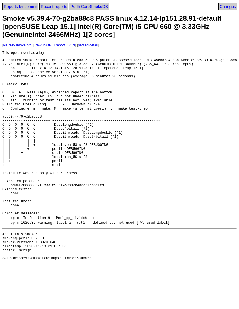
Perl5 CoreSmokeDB (89, 6)
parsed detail (88, 45)
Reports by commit (20, 6)
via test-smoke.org (17, 45)
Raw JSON (42, 45)
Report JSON (64, 45)
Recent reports (54, 6)
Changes (228, 6)
